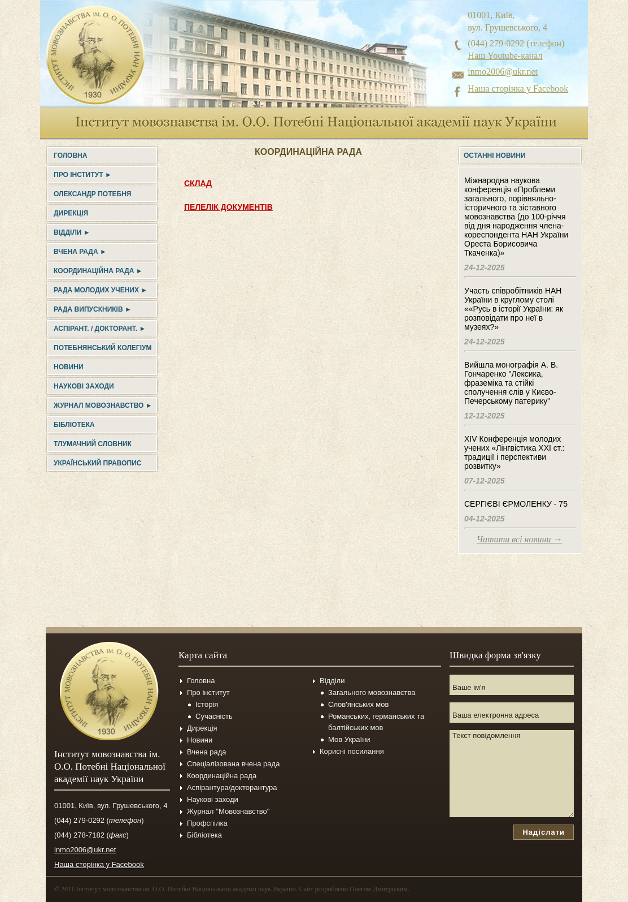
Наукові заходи (84, 386)
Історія (206, 704)
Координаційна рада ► (98, 271)
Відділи (332, 680)
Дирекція (71, 213)
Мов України (349, 739)
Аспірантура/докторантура (232, 787)
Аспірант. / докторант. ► (100, 329)
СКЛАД (198, 183)
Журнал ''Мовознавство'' (228, 811)
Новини (69, 367)
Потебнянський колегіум (102, 348)
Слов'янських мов (358, 704)
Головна (70, 155)
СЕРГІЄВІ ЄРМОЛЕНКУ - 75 (516, 503)
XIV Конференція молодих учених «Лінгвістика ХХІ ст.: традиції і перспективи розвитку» (514, 452)
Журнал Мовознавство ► (103, 405)
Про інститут (208, 692)
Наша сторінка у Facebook (518, 88)
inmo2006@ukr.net (503, 71)
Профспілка (207, 823)
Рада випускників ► (93, 309)
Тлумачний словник (93, 444)
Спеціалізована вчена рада (233, 763)
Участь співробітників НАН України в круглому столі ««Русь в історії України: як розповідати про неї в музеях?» (513, 308)
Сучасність (214, 716)
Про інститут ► (83, 175)
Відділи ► (72, 232)
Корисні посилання (352, 751)
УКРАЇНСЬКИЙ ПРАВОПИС (97, 463)
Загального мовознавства (371, 692)
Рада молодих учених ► (100, 290)
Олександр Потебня (92, 194)
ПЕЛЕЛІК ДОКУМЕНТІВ (228, 207)
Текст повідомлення (512, 773)
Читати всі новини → (519, 539)
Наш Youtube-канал (505, 56)
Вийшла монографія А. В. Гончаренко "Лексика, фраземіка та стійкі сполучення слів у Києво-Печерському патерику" (511, 382)
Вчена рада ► (80, 252)
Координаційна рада (221, 775)
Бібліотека (74, 425)
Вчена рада (206, 752)
